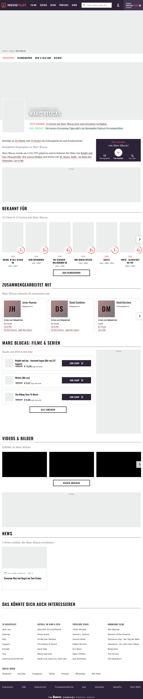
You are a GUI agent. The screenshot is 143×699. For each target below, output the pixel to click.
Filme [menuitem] (34, 5)
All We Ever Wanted (46, 639)
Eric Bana (77, 649)
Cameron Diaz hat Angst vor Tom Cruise (22, 578)
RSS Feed (96, 673)
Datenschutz (40, 687)
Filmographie (24, 57)
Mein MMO (135, 687)
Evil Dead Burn (115, 658)
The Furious (113, 653)
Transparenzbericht (64, 687)
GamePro (117, 687)
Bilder (58, 57)
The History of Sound (47, 644)
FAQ (4, 639)
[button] (105, 156)
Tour (4, 653)
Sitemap (6, 634)
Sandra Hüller (79, 639)
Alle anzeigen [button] (48, 409)
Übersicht (9, 57)
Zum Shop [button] (76, 363)
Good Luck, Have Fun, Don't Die (51, 658)
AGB (24, 687)
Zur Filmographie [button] (71, 272)
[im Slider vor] (139, 239)
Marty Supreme (44, 653)
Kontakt (5, 649)
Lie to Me (19, 160)
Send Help (42, 649)
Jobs (84, 687)
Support (6, 644)
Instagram (37, 673)
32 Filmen (20, 140)
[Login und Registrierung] (118, 5)
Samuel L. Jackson (81, 634)
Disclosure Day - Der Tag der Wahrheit (124, 639)
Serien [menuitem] (43, 5)
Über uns (6, 629)
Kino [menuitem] (74, 5)
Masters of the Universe (119, 634)
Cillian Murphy (79, 629)
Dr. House (65, 156)
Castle (106, 259)
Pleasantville (14, 156)
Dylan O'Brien (79, 653)
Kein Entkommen (36, 259)
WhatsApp (80, 673)
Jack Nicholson (79, 658)
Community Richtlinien (13, 658)
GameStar (99, 687)
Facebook (6, 673)
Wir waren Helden (32, 156)
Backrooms (113, 649)
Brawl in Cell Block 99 (13, 261)
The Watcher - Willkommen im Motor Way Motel (59, 261)
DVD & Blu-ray (43, 57)
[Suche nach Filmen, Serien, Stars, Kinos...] (96, 5)
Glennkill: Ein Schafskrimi (49, 629)
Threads (65, 673)
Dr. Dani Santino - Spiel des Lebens (18, 330)
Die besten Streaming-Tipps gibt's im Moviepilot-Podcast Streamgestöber (84, 128)
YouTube (22, 673)
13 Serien (36, 140)
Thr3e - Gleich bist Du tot (130, 261)
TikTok (51, 673)
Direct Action (43, 634)
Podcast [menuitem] (64, 5)
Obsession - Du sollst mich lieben (123, 644)
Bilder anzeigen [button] (71, 482)
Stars (11, 51)
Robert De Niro (80, 644)
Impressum (7, 687)
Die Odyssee (113, 629)
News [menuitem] (53, 5)
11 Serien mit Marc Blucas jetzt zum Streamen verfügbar (76, 123)
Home (4, 51)
